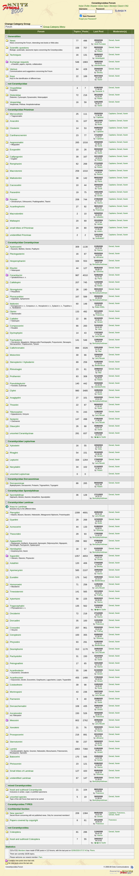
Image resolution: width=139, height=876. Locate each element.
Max (99, 351)
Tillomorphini (16, 412)
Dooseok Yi (99, 91)
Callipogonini (16, 156)
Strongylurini (16, 289)
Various (13, 69)
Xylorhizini (15, 598)
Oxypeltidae (16, 88)
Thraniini (14, 405)
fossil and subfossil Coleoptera (25, 839)
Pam (40, 857)
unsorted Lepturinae (20, 474)
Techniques (15, 55)
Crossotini (15, 627)
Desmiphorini (16, 649)
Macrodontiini (16, 213)
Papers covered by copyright (24, 820)
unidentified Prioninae (20, 235)
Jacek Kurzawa (100, 44)
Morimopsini (16, 692)
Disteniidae (15, 95)
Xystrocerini (15, 246)
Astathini (14, 563)
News (12, 40)
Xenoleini (14, 727)
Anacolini (14, 121)
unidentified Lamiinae (20, 778)
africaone (99, 257)
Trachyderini (16, 340)
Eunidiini (14, 577)
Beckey (100, 72)
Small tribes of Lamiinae (21, 771)
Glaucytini (15, 426)
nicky (100, 449)
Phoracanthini (16, 296)
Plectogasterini (17, 254)
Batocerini (15, 756)
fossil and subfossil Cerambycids (26, 789)
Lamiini (13, 749)
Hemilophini (15, 549)
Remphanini (16, 164)
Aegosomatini (16, 142)
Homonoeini (16, 584)
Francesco (100, 210)
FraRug (100, 595)
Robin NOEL (100, 307)
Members (21, 850)
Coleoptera (15, 832)
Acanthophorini (17, 206)
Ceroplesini (15, 635)
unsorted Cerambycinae (21, 433)
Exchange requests (19, 62)
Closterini (14, 128)
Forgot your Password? (88, 19)
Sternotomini (16, 741)
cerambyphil (100, 58)
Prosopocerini (16, 734)
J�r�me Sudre (100, 437)
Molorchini (15, 355)
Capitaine (99, 117)
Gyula (100, 146)
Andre (100, 124)
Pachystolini (16, 656)
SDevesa (99, 271)
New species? (17, 813)
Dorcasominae (17, 483)
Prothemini (15, 376)
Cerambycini (16, 275)
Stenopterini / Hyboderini (22, 362)
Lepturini (14, 460)
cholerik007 (99, 238)
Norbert (100, 174)
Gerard (111, 40)
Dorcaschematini (18, 706)
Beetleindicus (100, 365)
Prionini (13, 199)
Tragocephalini (17, 606)
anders (99, 231)
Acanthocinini (16, 677)
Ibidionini (14, 303)
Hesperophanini (17, 261)
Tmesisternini (16, 591)
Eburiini (13, 268)
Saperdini (14, 556)
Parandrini (15, 192)
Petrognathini (16, 663)
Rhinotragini (16, 369)
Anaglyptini (15, 397)
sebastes (100, 217)
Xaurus (100, 203)
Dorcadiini (15, 620)
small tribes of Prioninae (21, 228)
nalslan (100, 224)
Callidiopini (15, 282)
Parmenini (15, 699)
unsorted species (18, 797)
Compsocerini (16, 326)
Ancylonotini (16, 713)
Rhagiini (14, 452)
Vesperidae (15, 102)
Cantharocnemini (18, 135)
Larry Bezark (100, 336)
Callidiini (14, 318)
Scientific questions (19, 47)
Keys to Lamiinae (18, 506)
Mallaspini (15, 221)
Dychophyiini (16, 333)
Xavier (117, 40)
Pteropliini (15, 512)
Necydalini (15, 467)
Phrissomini (15, 764)
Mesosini (14, 720)
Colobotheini (16, 684)
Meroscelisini (16, 114)
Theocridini (15, 534)
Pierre (100, 181)
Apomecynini (16, 570)
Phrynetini (15, 642)
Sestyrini (14, 419)
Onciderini (15, 613)
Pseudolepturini (17, 383)
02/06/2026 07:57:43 (79, 850)
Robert (99, 51)
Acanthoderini (16, 670)
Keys (12, 76)
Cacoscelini (15, 185)
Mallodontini (16, 178)
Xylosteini (14, 445)
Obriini (13, 311)
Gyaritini (14, 519)
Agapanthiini (16, 541)
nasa (100, 329)
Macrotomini (16, 171)
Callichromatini (17, 348)
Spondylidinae (17, 495)
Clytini (13, 390)
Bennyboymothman (100, 264)
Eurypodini (15, 149)
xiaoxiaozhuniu (100, 65)
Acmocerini (15, 527)
